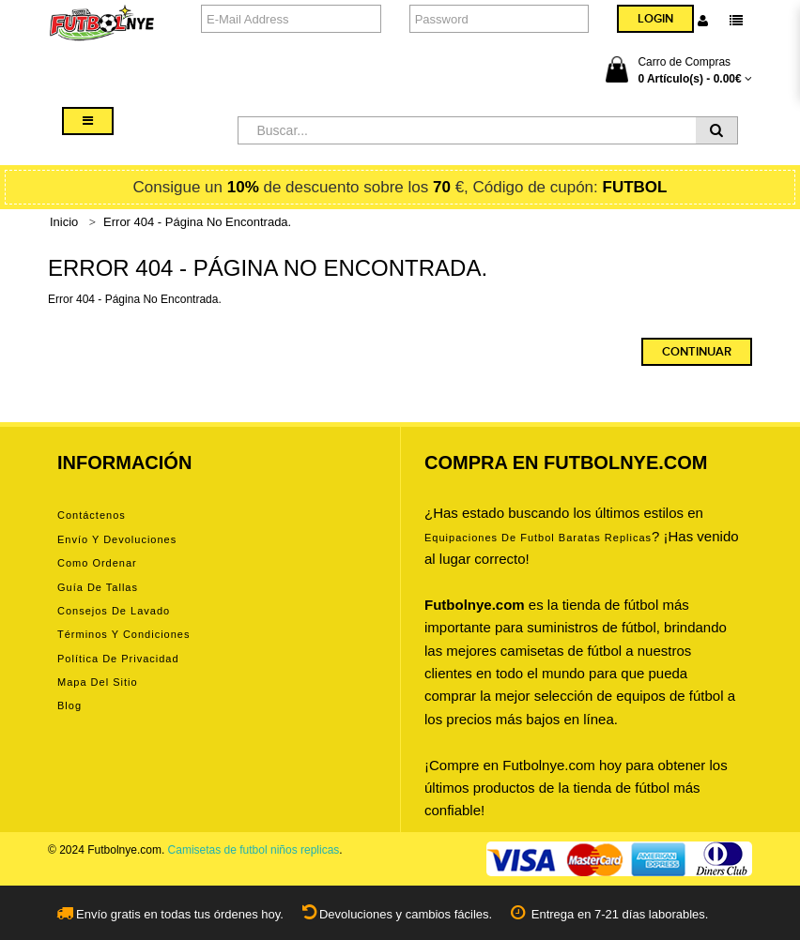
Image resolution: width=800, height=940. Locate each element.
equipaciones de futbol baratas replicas (538, 537)
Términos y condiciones (123, 634)
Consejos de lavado (113, 610)
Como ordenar (97, 563)
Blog (69, 705)
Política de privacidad (118, 658)
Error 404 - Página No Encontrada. (197, 222)
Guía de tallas (97, 587)
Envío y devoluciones (117, 539)
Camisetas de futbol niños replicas (254, 850)
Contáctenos (91, 515)
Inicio (64, 222)
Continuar (696, 351)
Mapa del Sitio (97, 682)
